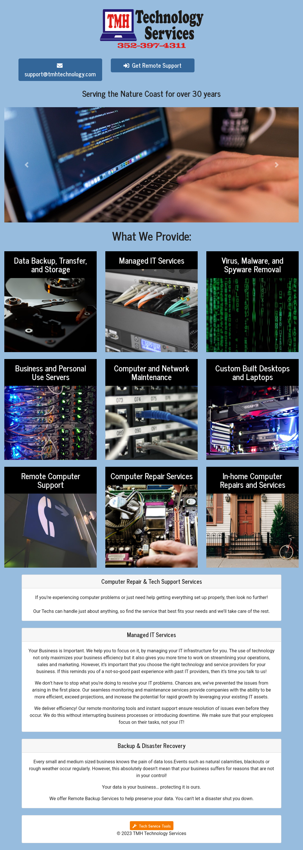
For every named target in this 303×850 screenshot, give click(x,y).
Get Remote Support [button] (153, 65)
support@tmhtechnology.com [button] (60, 71)
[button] (26, 164)
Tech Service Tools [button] (151, 825)
